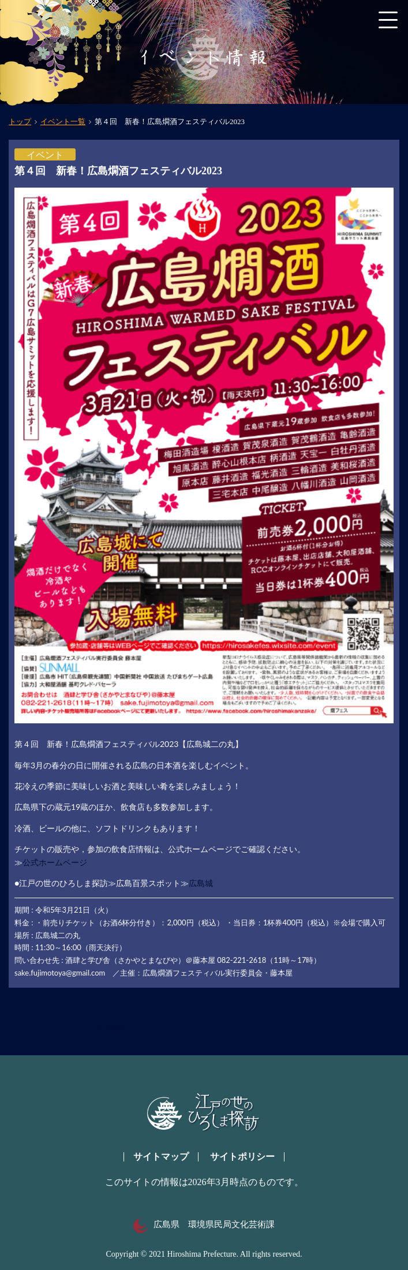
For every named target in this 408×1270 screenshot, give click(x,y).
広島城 (201, 883)
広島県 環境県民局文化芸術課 (204, 1224)
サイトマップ (161, 1156)
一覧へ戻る (106, 1027)
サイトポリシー (242, 1156)
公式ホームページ (55, 862)
